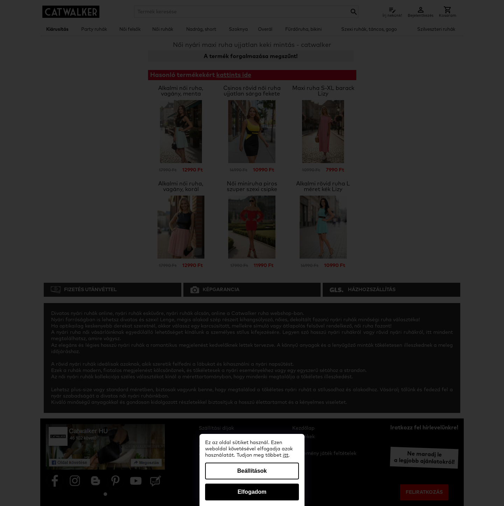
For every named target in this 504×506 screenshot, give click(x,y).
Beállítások (252, 471)
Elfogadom (252, 492)
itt (285, 455)
